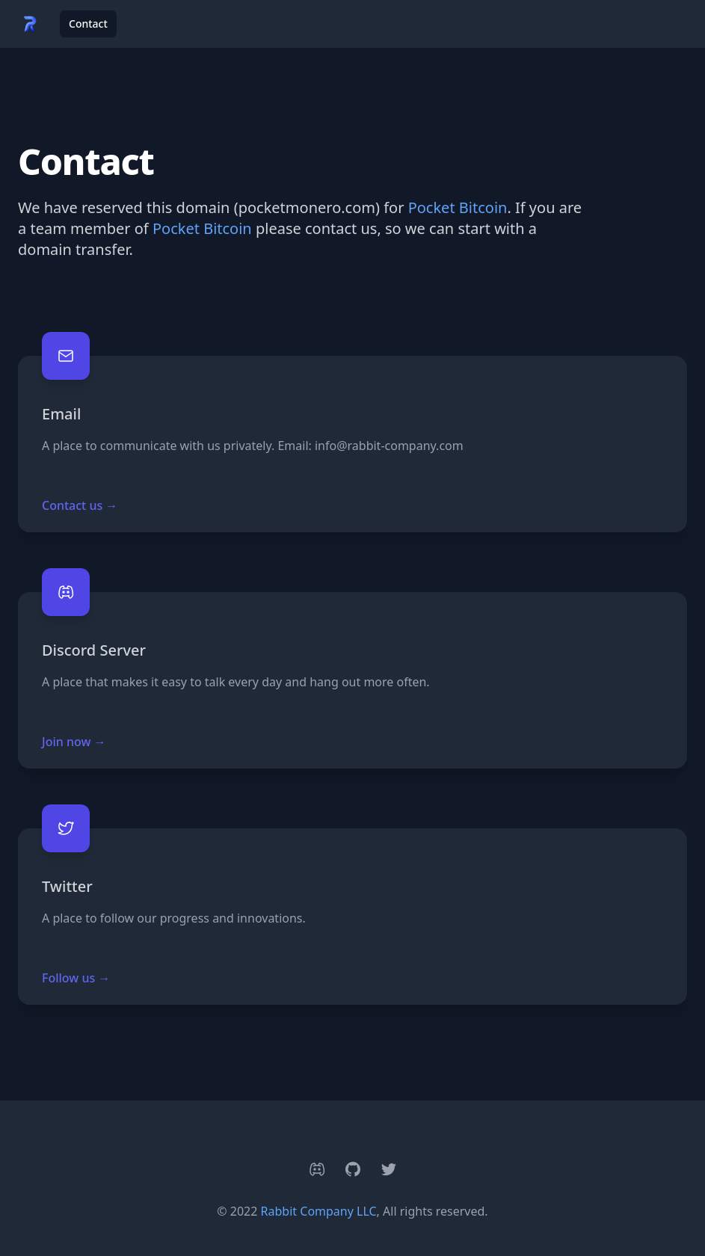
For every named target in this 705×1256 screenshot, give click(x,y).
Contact (88, 23)
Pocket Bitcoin (458, 207)
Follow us (76, 978)
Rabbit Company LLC (319, 1211)
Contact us (79, 505)
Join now (74, 741)
